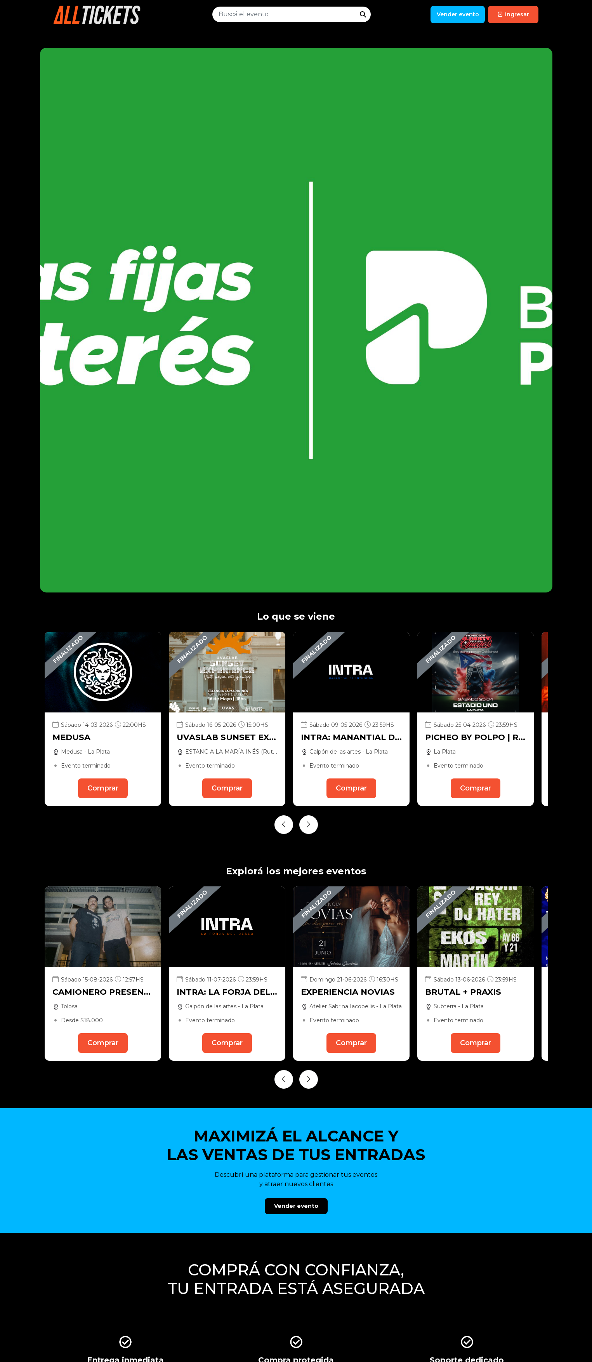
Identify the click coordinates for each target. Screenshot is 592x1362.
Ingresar (513, 14)
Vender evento (458, 14)
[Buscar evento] (284, 14)
